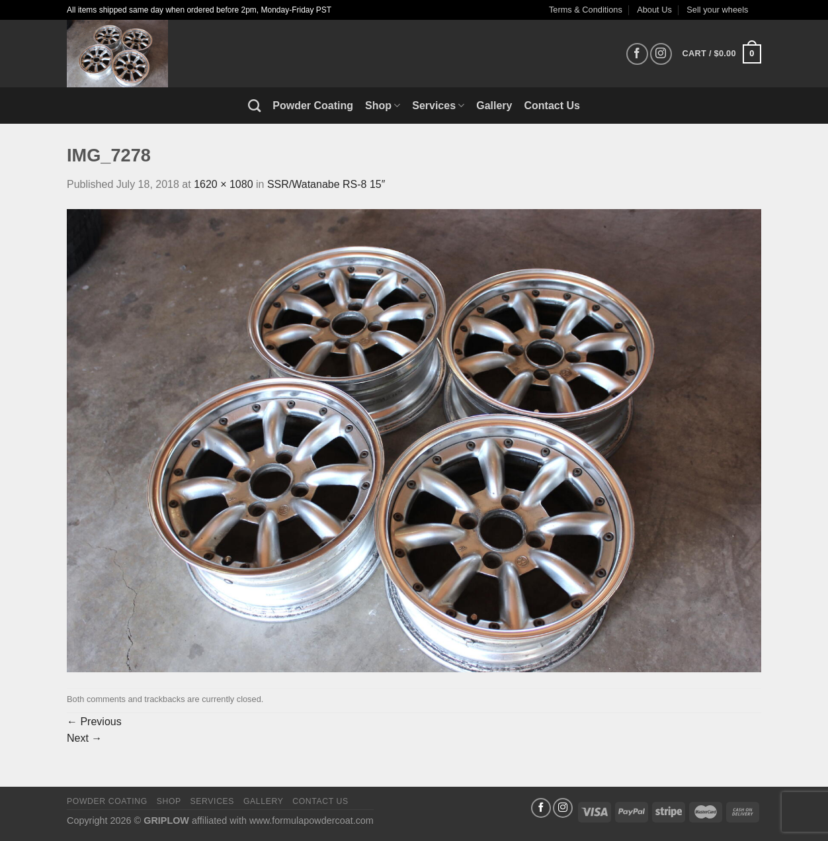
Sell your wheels (717, 10)
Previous (94, 721)
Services (438, 105)
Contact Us (552, 105)
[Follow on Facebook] (637, 54)
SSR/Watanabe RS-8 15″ (326, 184)
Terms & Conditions (585, 10)
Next (84, 738)
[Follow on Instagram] (661, 54)
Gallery (494, 105)
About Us (654, 10)
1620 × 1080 (223, 184)
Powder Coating (312, 105)
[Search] (254, 105)
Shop (382, 105)
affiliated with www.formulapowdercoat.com (283, 820)
